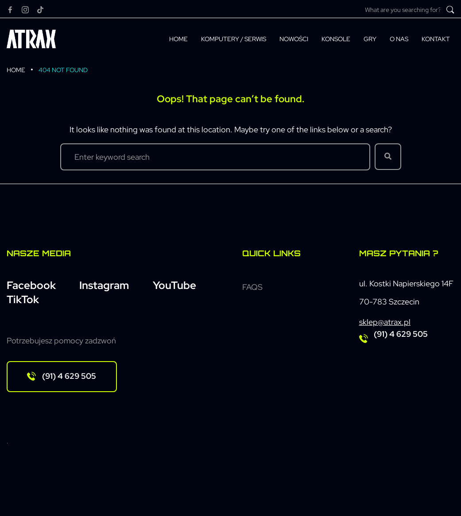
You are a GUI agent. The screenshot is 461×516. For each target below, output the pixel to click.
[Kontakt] (435, 39)
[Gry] (370, 39)
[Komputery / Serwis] (234, 39)
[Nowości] (294, 39)
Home (16, 70)
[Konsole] (336, 39)
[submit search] (450, 10)
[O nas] (399, 39)
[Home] (178, 39)
